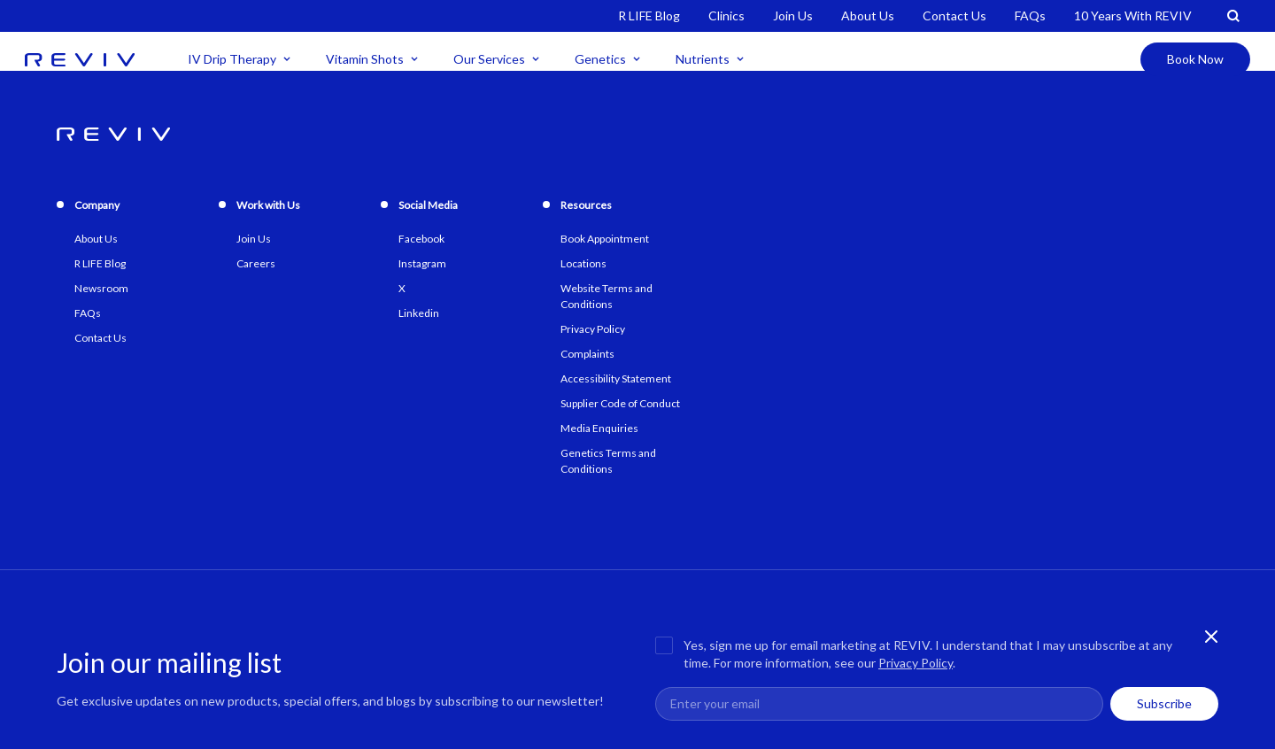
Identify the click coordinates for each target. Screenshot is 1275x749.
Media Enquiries (599, 428)
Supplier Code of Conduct (620, 403)
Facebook (421, 238)
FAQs (1030, 15)
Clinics (726, 15)
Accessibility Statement (615, 378)
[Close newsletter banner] (1211, 636)
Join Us (793, 15)
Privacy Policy (915, 662)
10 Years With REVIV (1133, 15)
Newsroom (101, 288)
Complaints (587, 353)
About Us (867, 15)
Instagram (422, 263)
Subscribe (1164, 703)
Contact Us (954, 15)
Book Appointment (604, 238)
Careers (255, 263)
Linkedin (418, 313)
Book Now (1195, 58)
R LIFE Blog (649, 15)
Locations (583, 263)
